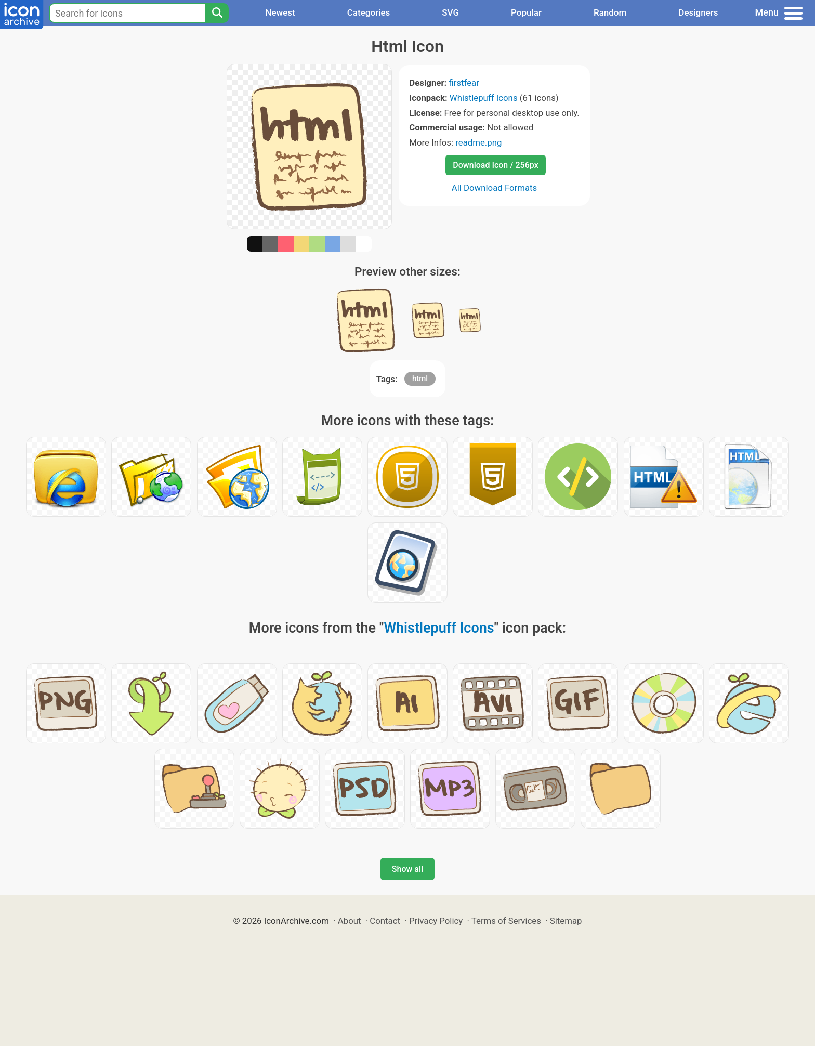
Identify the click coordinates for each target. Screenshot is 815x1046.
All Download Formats (494, 187)
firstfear (464, 82)
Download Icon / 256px (495, 165)
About (349, 921)
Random (610, 12)
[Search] (217, 13)
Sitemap (566, 921)
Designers (698, 12)
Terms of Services (506, 921)
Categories (368, 12)
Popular (526, 12)
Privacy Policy (436, 921)
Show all (407, 869)
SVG (450, 12)
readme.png (478, 142)
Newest (280, 12)
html (420, 378)
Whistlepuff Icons (484, 98)
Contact (385, 921)
